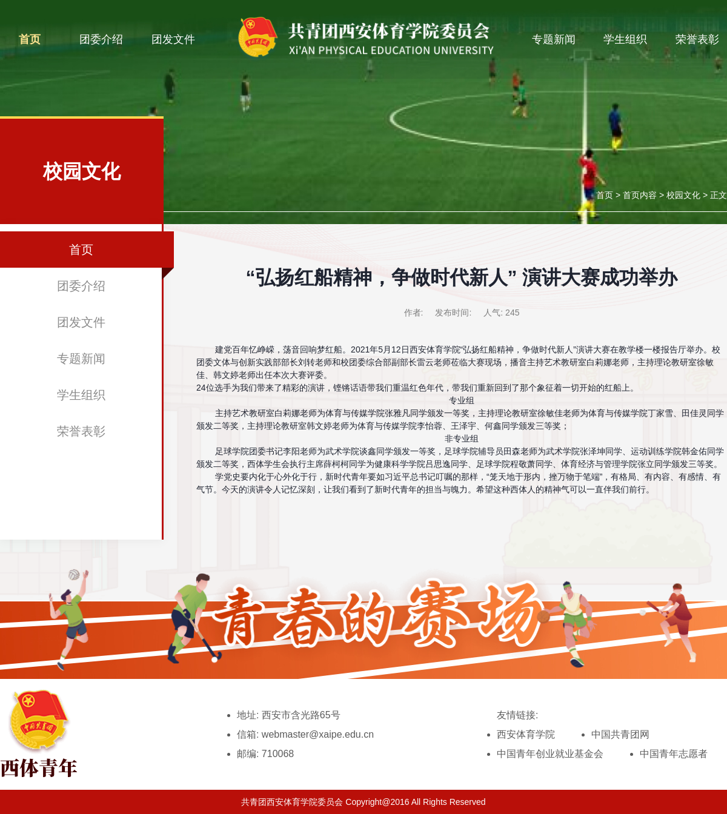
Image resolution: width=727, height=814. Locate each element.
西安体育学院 (526, 734)
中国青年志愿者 (674, 754)
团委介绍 (101, 39)
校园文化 (683, 195)
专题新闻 (554, 39)
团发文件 (173, 39)
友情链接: (517, 715)
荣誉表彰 (697, 39)
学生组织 (625, 39)
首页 (30, 39)
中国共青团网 (620, 734)
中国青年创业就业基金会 (550, 754)
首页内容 (640, 195)
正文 (718, 195)
